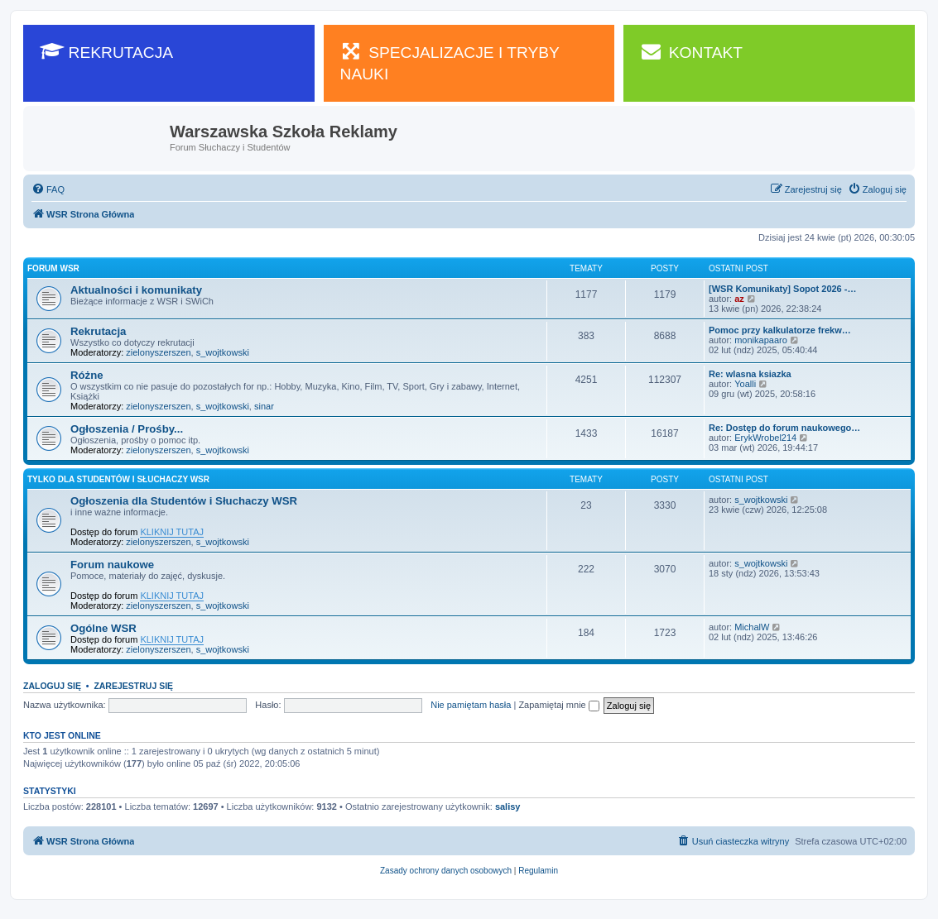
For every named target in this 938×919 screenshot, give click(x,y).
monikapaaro (760, 340)
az (739, 299)
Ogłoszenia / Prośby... (126, 429)
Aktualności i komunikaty (136, 290)
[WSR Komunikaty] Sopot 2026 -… (782, 289)
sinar (264, 406)
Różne (86, 375)
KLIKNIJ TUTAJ (172, 532)
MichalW (751, 627)
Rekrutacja (98, 331)
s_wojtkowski (222, 352)
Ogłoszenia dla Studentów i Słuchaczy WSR (183, 501)
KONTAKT (691, 51)
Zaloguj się (52, 686)
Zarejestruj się (133, 686)
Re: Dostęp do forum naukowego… (784, 428)
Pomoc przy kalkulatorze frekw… (780, 330)
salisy (508, 806)
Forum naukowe (112, 564)
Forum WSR (53, 268)
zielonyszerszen (158, 352)
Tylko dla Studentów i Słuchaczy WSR (118, 479)
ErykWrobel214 (765, 438)
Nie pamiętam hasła (471, 705)
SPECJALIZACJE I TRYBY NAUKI (450, 62)
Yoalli (745, 384)
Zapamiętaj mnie (558, 705)
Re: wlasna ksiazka (750, 374)
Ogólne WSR (103, 628)
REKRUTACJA (106, 51)
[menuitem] (48, 189)
